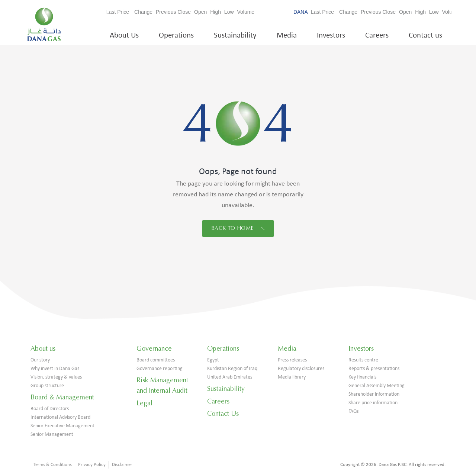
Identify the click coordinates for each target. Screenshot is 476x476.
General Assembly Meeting (376, 386)
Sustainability (235, 35)
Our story (40, 360)
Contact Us (223, 413)
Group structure (47, 386)
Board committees (155, 360)
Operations (176, 35)
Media (287, 35)
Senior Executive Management (62, 426)
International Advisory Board (60, 417)
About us (42, 348)
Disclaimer (122, 464)
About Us (124, 35)
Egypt (213, 360)
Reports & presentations (373, 369)
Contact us (425, 35)
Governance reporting (159, 369)
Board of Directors (49, 409)
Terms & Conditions (52, 464)
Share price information (373, 403)
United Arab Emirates (229, 377)
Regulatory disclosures (301, 369)
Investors (331, 35)
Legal (144, 403)
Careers (377, 35)
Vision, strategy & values (56, 377)
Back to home (238, 228)
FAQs (353, 411)
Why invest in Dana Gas (54, 369)
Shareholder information (373, 394)
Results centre (363, 360)
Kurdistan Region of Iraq (232, 369)
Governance (154, 348)
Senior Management (51, 434)
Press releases (292, 360)
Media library (292, 377)
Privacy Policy (92, 464)
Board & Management (62, 397)
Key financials (362, 377)
